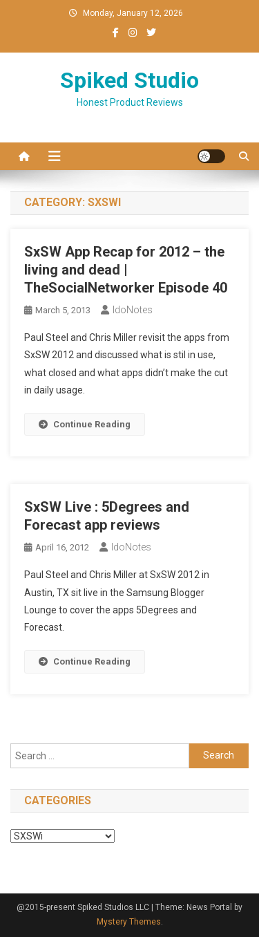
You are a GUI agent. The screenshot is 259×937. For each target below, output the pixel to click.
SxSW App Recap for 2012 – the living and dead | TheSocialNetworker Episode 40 (125, 269)
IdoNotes (133, 309)
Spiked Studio (129, 80)
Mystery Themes (129, 922)
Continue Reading (85, 424)
